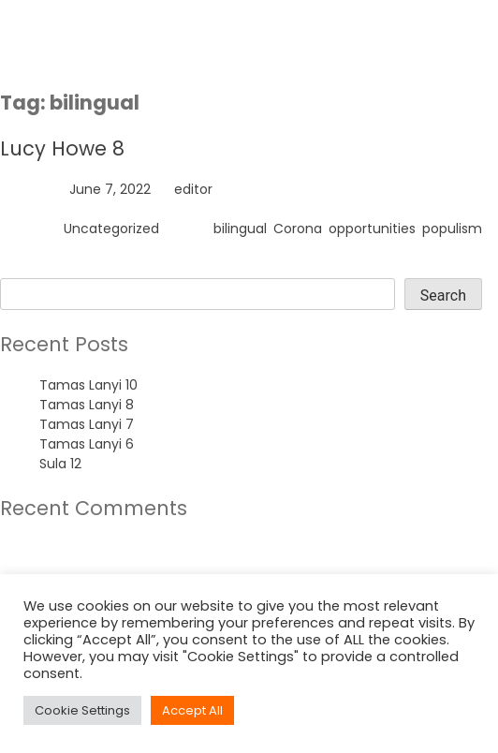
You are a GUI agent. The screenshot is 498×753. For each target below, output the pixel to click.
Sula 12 (60, 463)
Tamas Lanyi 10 (88, 385)
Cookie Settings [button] (82, 710)
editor (193, 189)
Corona (297, 228)
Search (23, 267)
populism (452, 228)
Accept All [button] (192, 710)
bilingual (240, 228)
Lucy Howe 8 (62, 148)
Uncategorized (111, 228)
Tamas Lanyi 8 (86, 404)
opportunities (372, 228)
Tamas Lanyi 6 (86, 444)
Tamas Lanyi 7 (86, 424)
